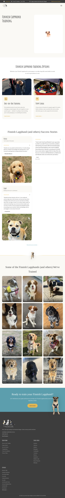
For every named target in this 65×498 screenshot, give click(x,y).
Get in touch (32, 405)
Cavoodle (4, 476)
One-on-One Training (6, 443)
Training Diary (5, 449)
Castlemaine (36, 451)
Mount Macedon (37, 460)
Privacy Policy (5, 453)
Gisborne (4, 300)
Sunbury (35, 447)
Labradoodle (4, 485)
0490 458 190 (5, 434)
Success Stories (5, 447)
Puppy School (5, 445)
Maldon (45, 354)
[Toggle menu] (61, 5)
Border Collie (4, 470)
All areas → (36, 462)
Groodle (3, 480)
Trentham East (26, 327)
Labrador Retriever (6, 472)
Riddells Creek (47, 300)
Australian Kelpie (5, 474)
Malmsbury (5, 354)
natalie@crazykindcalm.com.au (8, 432)
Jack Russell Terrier (6, 482)
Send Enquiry (5, 436)
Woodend (36, 449)
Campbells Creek (27, 382)
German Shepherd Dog (6, 484)
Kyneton (4, 382)
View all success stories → (32, 244)
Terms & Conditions (6, 451)
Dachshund (4, 487)
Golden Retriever (5, 478)
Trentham (25, 300)
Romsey (35, 455)
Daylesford (36, 457)
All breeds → (5, 489)
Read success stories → (56, 1)
